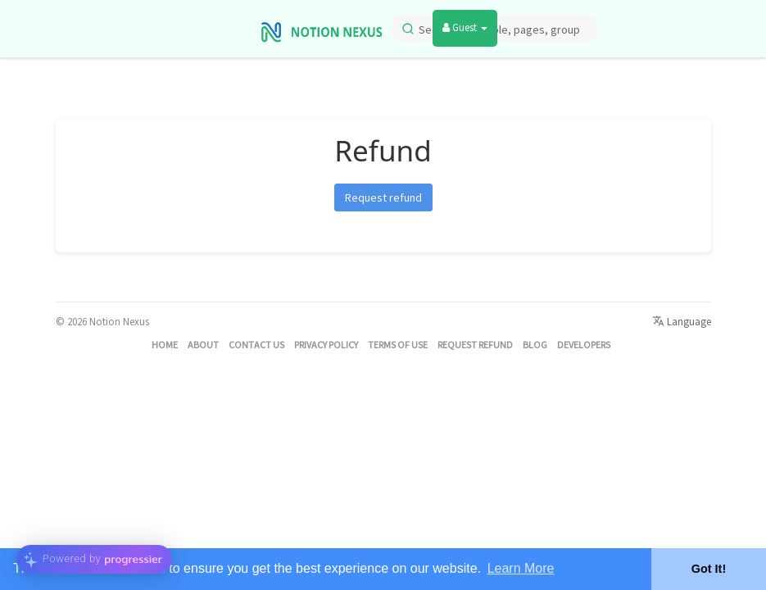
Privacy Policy (326, 344)
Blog (535, 344)
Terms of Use (398, 344)
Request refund (383, 197)
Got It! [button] (708, 568)
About (203, 344)
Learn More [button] (521, 568)
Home (165, 344)
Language (681, 322)
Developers (583, 344)
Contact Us (256, 344)
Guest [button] (464, 27)
